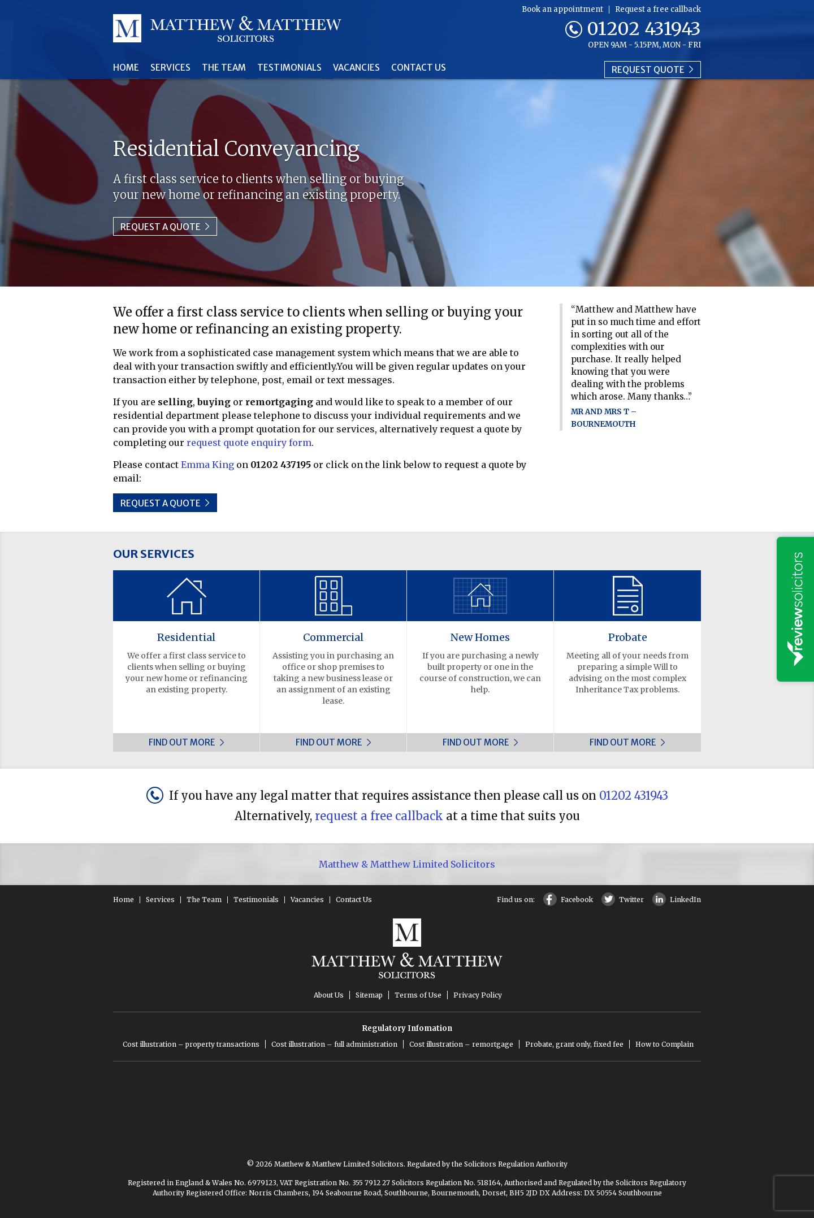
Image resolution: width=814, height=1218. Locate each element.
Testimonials (294, 67)
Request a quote (165, 227)
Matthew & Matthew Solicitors (227, 28)
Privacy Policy (477, 995)
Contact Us (428, 67)
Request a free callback (658, 9)
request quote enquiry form (249, 442)
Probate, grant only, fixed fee (574, 1044)
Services (172, 67)
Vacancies (363, 67)
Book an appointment (562, 9)
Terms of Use (418, 995)
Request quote (653, 67)
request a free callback (379, 816)
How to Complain (664, 1044)
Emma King (207, 464)
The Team (226, 67)
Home (126, 67)
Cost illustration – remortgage (461, 1044)
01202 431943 (644, 29)
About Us (329, 995)
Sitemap (369, 995)
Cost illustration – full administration (334, 1044)
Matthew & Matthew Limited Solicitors (407, 864)
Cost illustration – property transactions (191, 1044)
